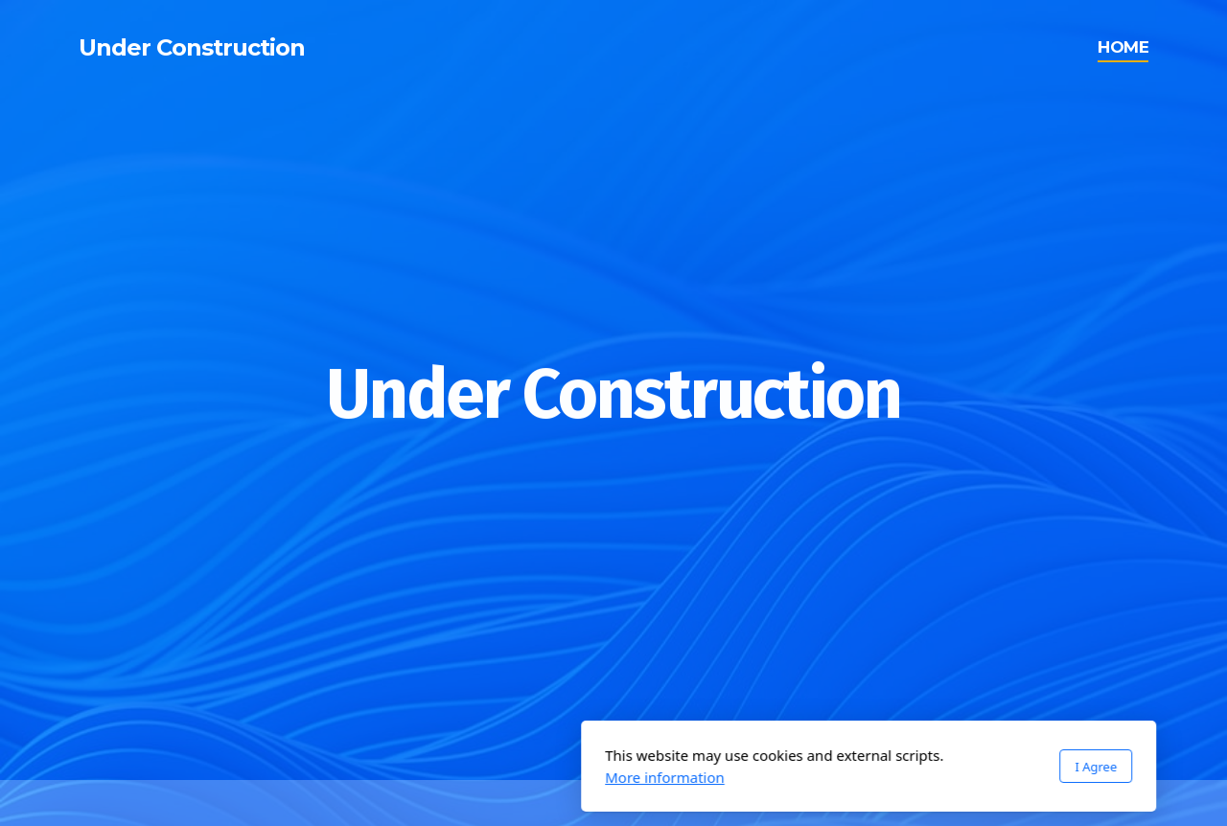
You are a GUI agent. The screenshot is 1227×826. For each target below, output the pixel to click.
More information (410, 777)
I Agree (841, 766)
